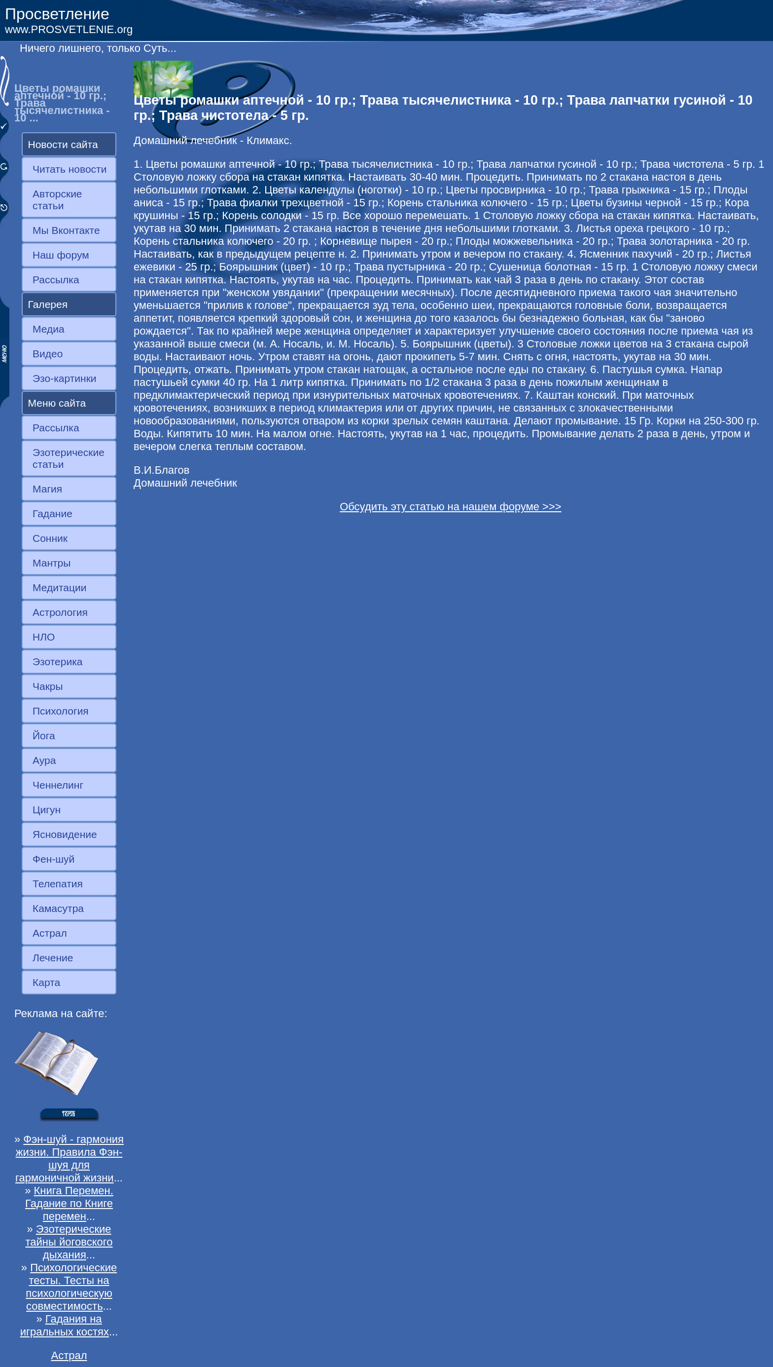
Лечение (53, 957)
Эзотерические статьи (69, 458)
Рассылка (56, 279)
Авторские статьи (57, 199)
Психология (61, 711)
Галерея (48, 304)
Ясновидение (65, 834)
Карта (46, 982)
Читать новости (69, 169)
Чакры (48, 686)
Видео (48, 353)
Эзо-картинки (65, 378)
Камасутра (58, 908)
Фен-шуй (53, 859)
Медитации (59, 587)
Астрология (60, 612)
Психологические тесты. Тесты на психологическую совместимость (71, 1286)
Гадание (52, 513)
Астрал (50, 933)
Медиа (49, 329)
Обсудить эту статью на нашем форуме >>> (451, 506)
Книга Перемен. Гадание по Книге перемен (69, 1203)
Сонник (50, 538)
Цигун (47, 809)
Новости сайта (63, 144)
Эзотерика (58, 661)
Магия (47, 488)
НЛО (44, 637)
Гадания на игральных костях (64, 1325)
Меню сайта (57, 403)
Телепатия (58, 883)
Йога (44, 735)
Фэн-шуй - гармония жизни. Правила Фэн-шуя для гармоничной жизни (69, 1158)
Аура (44, 760)
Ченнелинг (58, 785)
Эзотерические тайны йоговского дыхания (68, 1242)
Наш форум (61, 255)
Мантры (51, 563)
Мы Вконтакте (66, 230)
